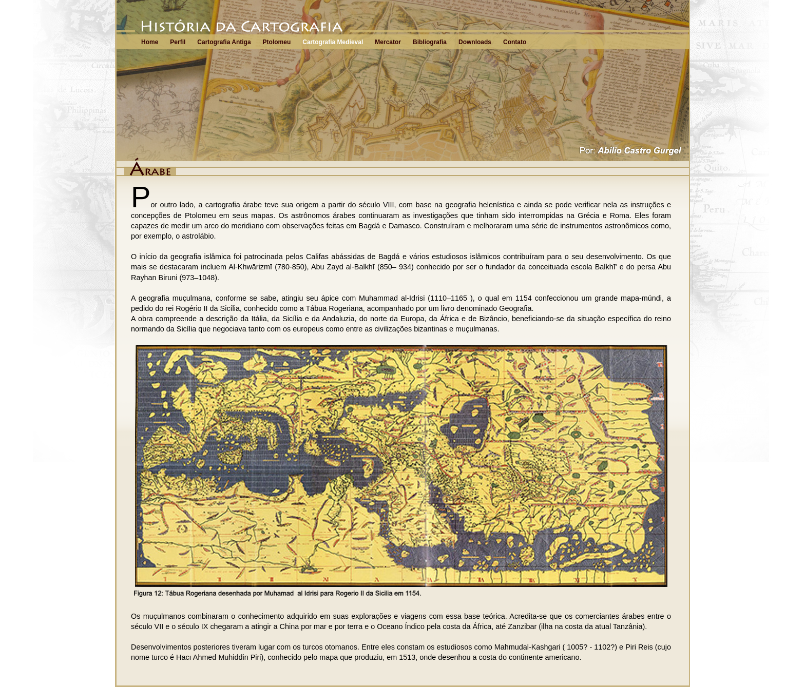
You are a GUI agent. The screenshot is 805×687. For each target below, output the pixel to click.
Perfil (177, 42)
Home (149, 42)
